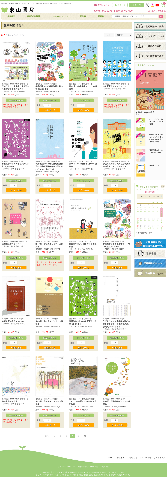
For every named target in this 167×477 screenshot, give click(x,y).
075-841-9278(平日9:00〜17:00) (114, 11)
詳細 (162, 186)
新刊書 (83, 16)
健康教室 (11, 16)
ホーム (111, 458)
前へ (47, 436)
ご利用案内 (132, 458)
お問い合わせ (101, 5)
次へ (86, 436)
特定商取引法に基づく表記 (88, 467)
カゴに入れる (49, 110)
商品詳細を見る (16, 100)
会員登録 (120, 5)
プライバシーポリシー (66, 467)
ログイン (136, 5)
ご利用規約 (105, 467)
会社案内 (121, 458)
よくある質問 (160, 458)
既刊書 (101, 16)
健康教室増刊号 (34, 16)
